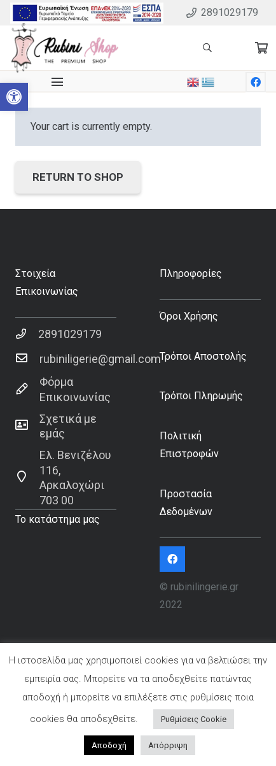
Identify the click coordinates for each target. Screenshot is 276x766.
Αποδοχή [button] (109, 745)
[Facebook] (255, 82)
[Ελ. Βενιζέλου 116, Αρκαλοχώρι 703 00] (27, 477)
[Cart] (261, 48)
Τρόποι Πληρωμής (201, 396)
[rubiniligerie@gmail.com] (27, 359)
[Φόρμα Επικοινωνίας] (27, 390)
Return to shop (77, 177)
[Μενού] (57, 82)
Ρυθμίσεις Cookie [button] (193, 719)
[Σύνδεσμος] (86, 13)
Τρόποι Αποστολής (203, 356)
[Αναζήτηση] (207, 47)
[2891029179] (26, 334)
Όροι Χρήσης (189, 316)
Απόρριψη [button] (168, 745)
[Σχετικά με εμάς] (27, 426)
